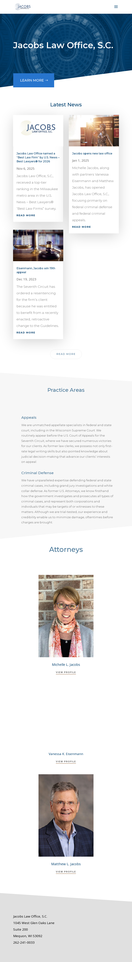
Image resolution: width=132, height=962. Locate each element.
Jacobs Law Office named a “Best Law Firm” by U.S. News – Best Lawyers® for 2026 (37, 157)
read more (25, 215)
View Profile (66, 672)
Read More (66, 354)
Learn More (31, 77)
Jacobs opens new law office (92, 153)
